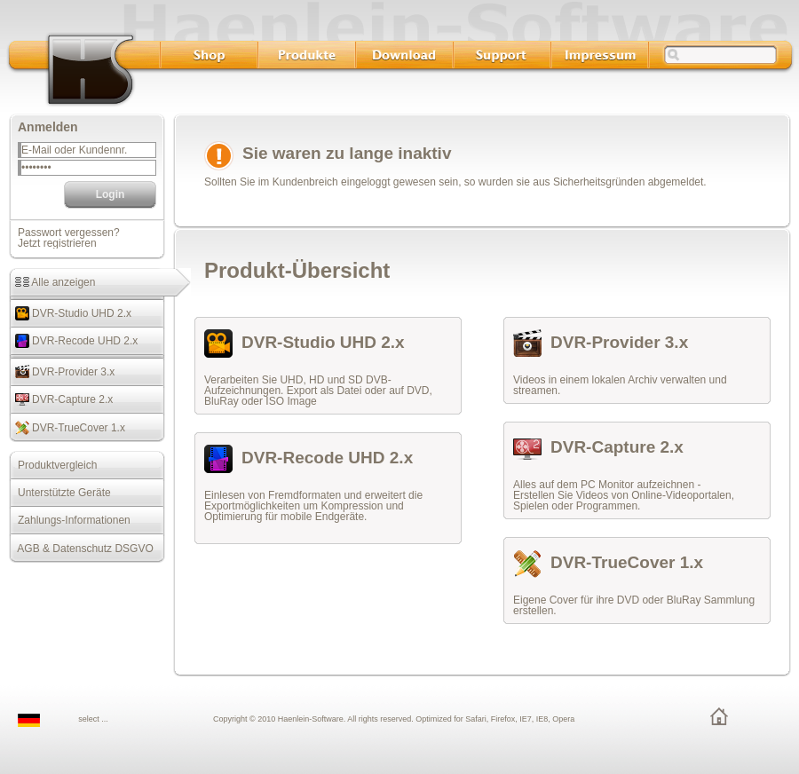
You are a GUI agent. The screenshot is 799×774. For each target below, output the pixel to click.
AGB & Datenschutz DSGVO (81, 548)
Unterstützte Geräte (60, 492)
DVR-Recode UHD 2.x (73, 341)
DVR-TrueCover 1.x (67, 428)
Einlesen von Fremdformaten (272, 495)
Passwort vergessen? (69, 232)
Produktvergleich (53, 465)
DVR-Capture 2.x (61, 399)
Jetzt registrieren (57, 243)
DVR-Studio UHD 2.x (70, 313)
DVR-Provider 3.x (62, 372)
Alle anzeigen (52, 282)
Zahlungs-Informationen (70, 520)
